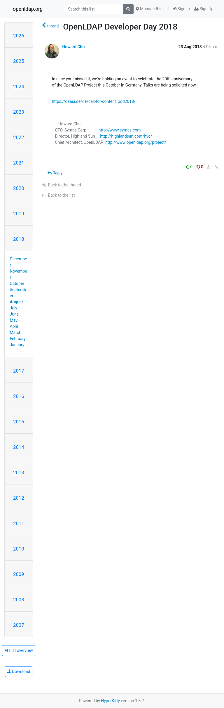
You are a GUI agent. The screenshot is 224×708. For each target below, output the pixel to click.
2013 (18, 472)
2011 (18, 523)
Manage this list (152, 8)
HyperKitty (110, 700)
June (14, 314)
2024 (18, 86)
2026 (18, 36)
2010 (18, 549)
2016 (18, 396)
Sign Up (204, 8)
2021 (18, 163)
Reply (55, 173)
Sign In (181, 8)
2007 (18, 625)
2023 (18, 112)
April (14, 326)
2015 (18, 422)
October (17, 283)
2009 (18, 574)
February (18, 338)
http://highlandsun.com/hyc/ (126, 136)
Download (18, 671)
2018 (18, 239)
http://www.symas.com (120, 130)
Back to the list (58, 195)
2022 (18, 137)
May (14, 320)
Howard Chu (73, 46)
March (16, 332)
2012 (18, 498)
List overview (18, 650)
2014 (18, 447)
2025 (18, 61)
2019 (18, 214)
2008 (18, 600)
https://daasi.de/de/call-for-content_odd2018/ (94, 101)
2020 (18, 188)
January (17, 344)
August (16, 302)
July (13, 308)
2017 (18, 371)
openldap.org (28, 9)
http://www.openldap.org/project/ (135, 142)
